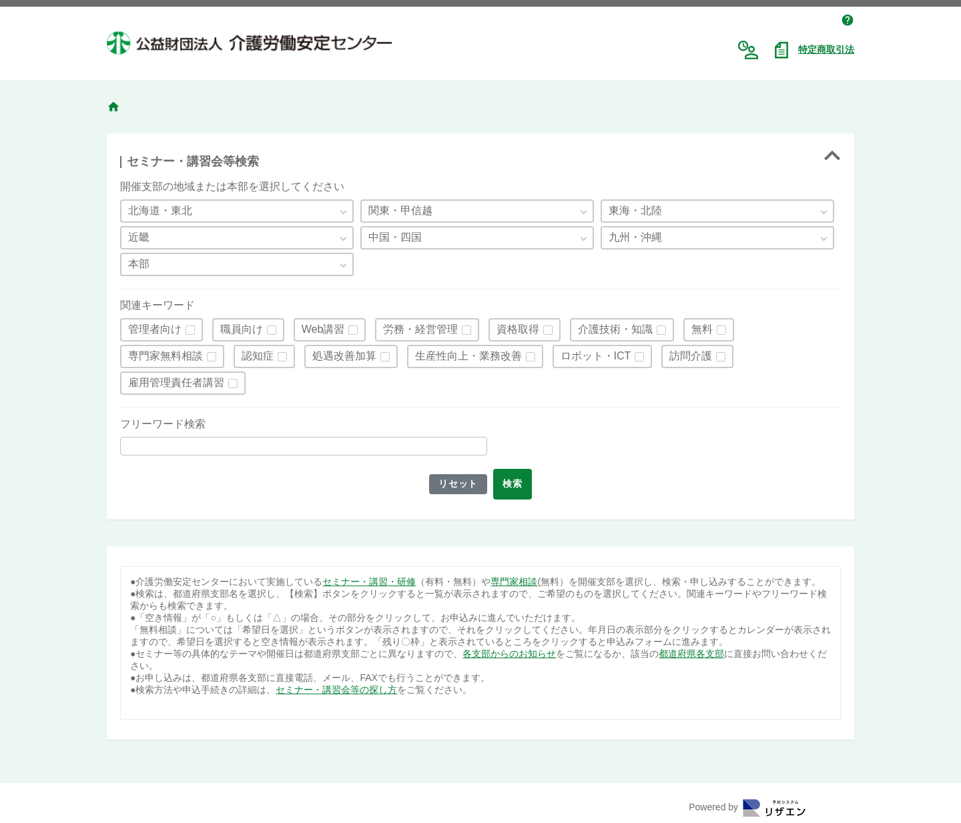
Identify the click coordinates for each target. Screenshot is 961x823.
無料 (702, 329)
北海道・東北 (160, 210)
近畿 (138, 237)
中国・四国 (395, 237)
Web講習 (323, 329)
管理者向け (155, 329)
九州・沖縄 (635, 237)
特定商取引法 (826, 49)
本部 (138, 263)
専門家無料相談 (165, 355)
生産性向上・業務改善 (468, 355)
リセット (456, 483)
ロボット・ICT (596, 355)
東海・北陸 (635, 210)
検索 (514, 483)
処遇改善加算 (344, 355)
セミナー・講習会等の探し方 (336, 689)
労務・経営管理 (420, 329)
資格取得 (518, 329)
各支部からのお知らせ (509, 653)
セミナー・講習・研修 (369, 581)
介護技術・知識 (615, 329)
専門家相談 (514, 581)
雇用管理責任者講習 (176, 382)
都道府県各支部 (691, 653)
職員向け (241, 329)
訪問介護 (690, 355)
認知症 (258, 355)
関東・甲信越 (400, 210)
